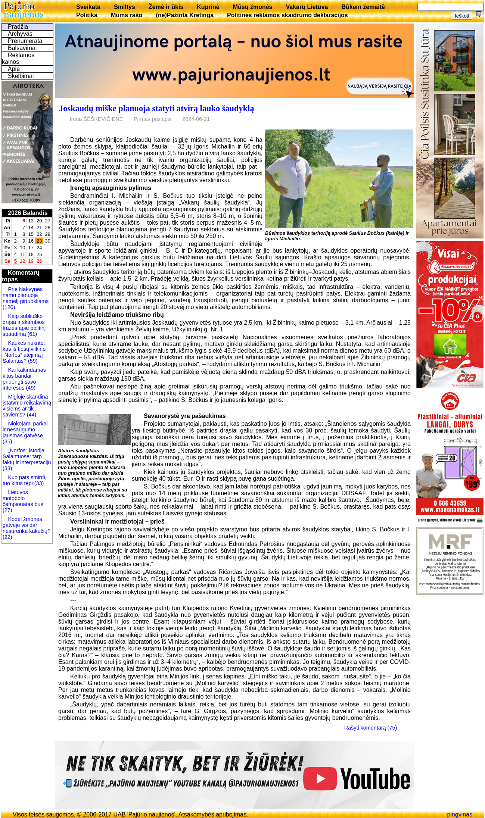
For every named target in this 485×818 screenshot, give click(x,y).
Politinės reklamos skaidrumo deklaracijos (287, 15)
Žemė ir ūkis (166, 7)
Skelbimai (21, 76)
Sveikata (88, 7)
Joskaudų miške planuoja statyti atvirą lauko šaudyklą (156, 108)
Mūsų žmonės (253, 7)
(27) (7, 510)
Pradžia (18, 27)
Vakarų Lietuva (307, 7)
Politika (86, 15)
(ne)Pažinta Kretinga (185, 15)
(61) (31, 334)
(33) (7, 468)
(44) (31, 415)
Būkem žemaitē (363, 7)
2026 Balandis (28, 213)
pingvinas (459, 814)
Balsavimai (22, 48)
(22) (7, 537)
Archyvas (20, 34)
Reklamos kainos (18, 58)
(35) (7, 441)
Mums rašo (126, 15)
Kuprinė (208, 7)
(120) (9, 307)
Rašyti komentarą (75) (370, 728)
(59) (32, 361)
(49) (29, 388)
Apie (14, 69)
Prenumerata (25, 41)
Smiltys (124, 7)
